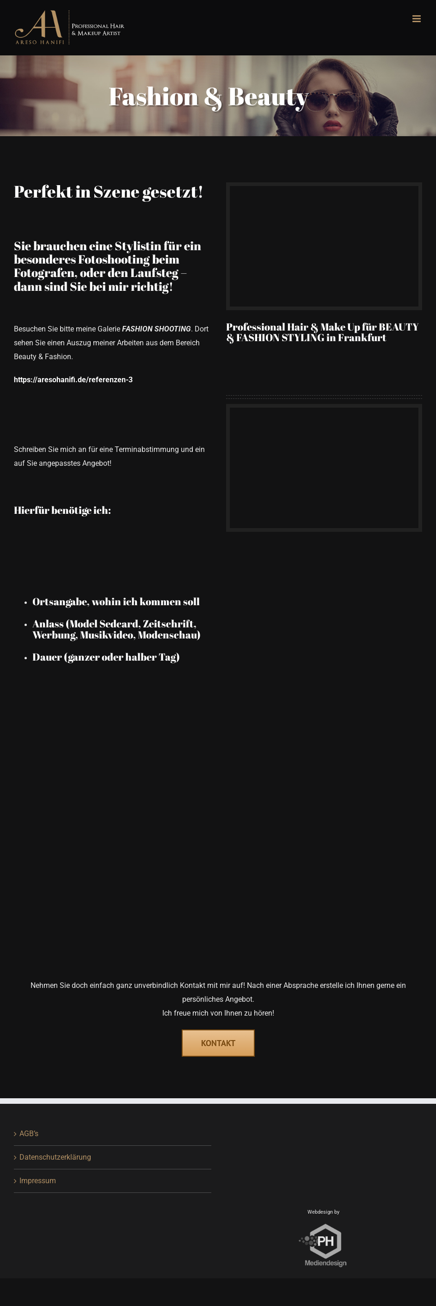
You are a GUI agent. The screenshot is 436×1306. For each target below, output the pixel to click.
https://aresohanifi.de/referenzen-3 (73, 379)
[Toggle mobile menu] (417, 19)
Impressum (37, 1180)
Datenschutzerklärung (55, 1157)
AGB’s (28, 1133)
